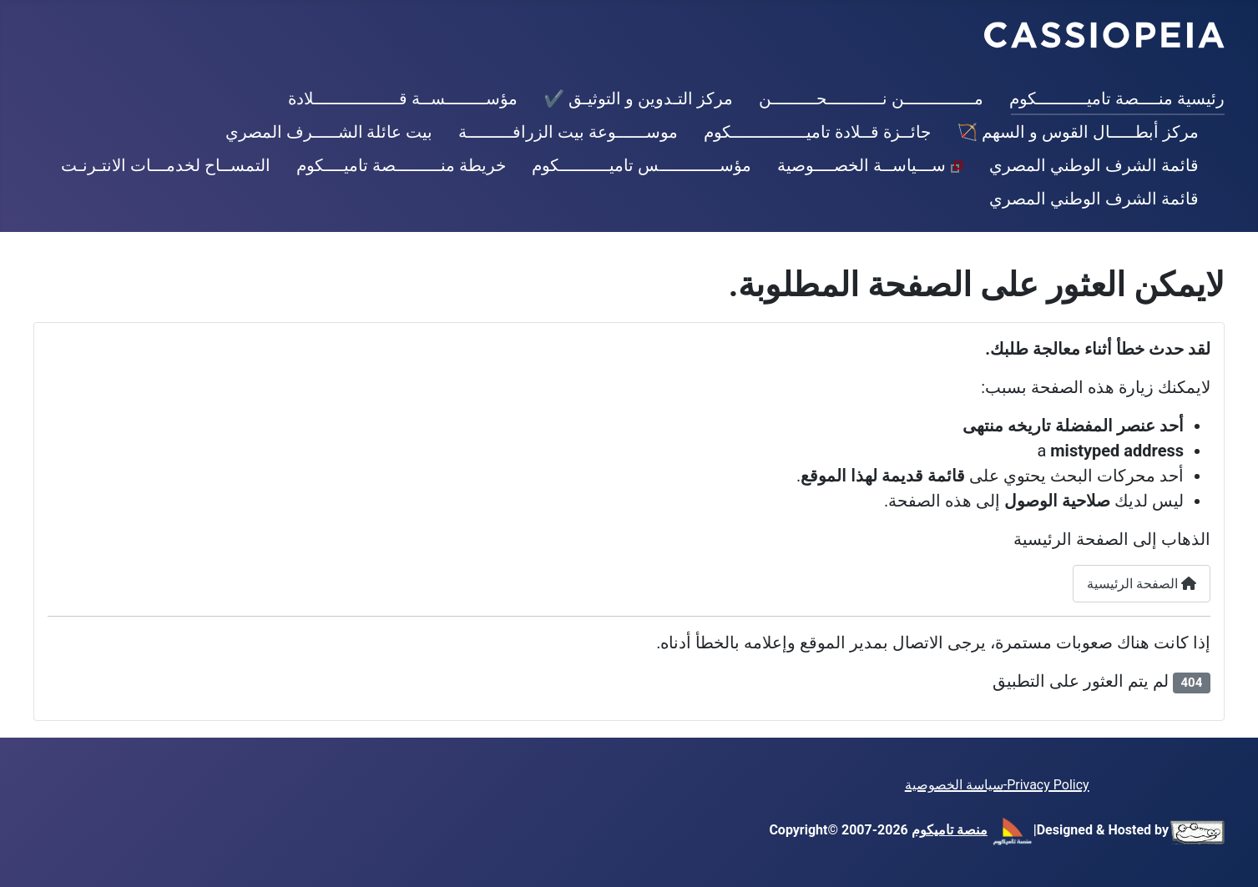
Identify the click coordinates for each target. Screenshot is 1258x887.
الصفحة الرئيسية (1141, 584)
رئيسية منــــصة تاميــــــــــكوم (1117, 98)
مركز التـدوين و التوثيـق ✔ (638, 98)
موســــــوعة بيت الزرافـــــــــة (568, 132)
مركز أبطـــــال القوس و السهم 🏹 (1078, 132)
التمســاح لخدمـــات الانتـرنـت (165, 165)
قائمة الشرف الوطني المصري (1094, 165)
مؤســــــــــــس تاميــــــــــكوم (641, 165)
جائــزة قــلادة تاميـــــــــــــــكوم (817, 132)
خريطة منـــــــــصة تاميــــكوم (401, 165)
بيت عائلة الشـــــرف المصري (329, 132)
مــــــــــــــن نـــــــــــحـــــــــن (871, 98)
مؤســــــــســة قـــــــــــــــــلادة (403, 98)
